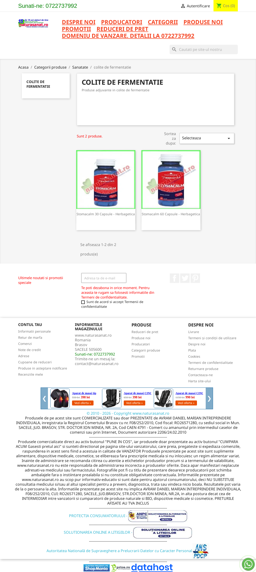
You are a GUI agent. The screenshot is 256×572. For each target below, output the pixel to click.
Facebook (174, 278)
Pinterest (195, 278)
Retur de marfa (30, 337)
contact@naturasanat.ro (97, 363)
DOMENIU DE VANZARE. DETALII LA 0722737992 (128, 36)
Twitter (185, 278)
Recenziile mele (30, 374)
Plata (192, 350)
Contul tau (30, 324)
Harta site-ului (199, 381)
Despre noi (78, 22)
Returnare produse (203, 368)
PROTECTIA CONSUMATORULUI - (128, 515)
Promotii (138, 356)
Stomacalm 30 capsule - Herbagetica (106, 214)
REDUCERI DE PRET (122, 29)
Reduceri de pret (145, 332)
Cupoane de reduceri (35, 362)
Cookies (194, 356)
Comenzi (25, 343)
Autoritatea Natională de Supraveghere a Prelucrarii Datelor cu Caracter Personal (128, 550)
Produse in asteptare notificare (42, 368)
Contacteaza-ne (200, 375)
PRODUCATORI (121, 22)
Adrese (23, 356)
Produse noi (141, 338)
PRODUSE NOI (203, 22)
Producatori (141, 344)
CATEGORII (163, 22)
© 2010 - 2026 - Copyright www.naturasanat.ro (128, 413)
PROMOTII (76, 29)
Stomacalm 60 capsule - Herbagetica (171, 214)
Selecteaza (207, 138)
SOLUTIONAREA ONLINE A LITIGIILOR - (128, 532)
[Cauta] (204, 49)
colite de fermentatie (38, 84)
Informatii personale (34, 331)
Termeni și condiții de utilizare (212, 338)
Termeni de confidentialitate (210, 362)
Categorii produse (146, 350)
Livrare (193, 332)
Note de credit (29, 350)
